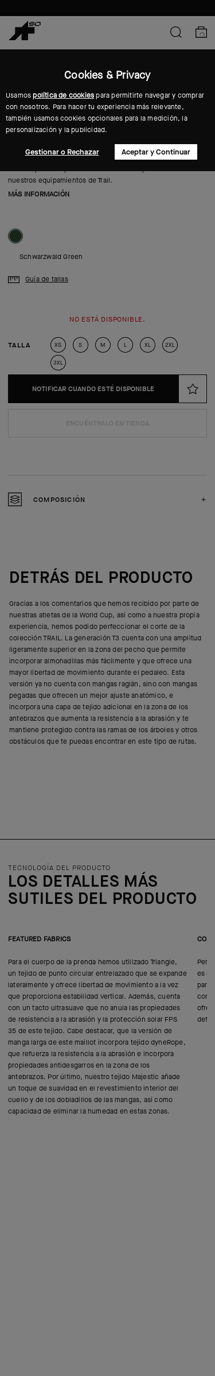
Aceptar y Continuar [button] (156, 152)
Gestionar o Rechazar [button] (62, 152)
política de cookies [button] (63, 95)
